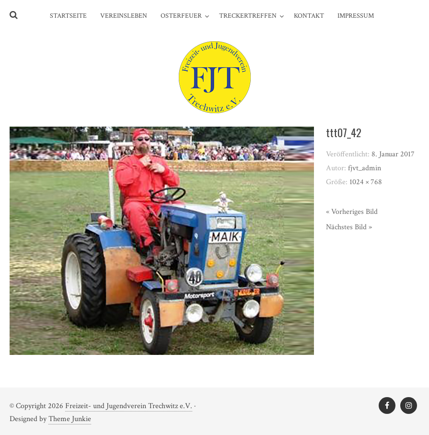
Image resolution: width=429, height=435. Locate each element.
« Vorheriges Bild (352, 212)
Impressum (355, 16)
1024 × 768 (365, 182)
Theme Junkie (69, 419)
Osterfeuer (181, 16)
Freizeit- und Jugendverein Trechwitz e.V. (128, 406)
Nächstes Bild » (349, 227)
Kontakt (309, 16)
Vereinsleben (123, 16)
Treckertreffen (248, 16)
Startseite (68, 16)
